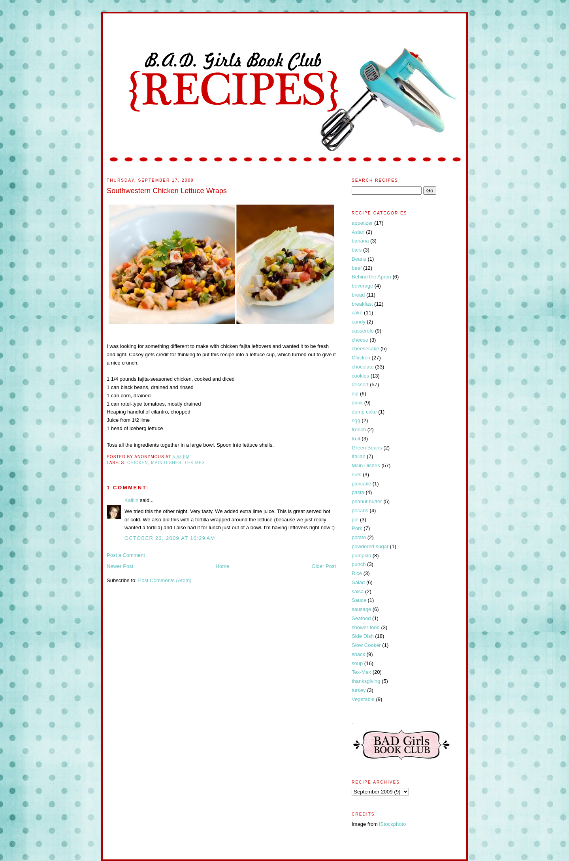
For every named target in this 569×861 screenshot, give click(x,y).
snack (358, 654)
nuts (357, 474)
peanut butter (367, 501)
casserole (363, 331)
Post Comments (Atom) (165, 580)
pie (355, 520)
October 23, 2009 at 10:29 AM (169, 538)
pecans (360, 510)
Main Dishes (166, 463)
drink (357, 403)
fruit (356, 439)
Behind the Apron (371, 277)
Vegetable (363, 699)
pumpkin (361, 555)
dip (355, 394)
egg (356, 420)
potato (359, 537)
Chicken (137, 463)
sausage (361, 609)
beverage (362, 286)
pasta (358, 492)
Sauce (359, 600)
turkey (359, 690)
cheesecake (365, 349)
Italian (359, 456)
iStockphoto (392, 824)
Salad (358, 582)
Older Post (324, 566)
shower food (366, 627)
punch (359, 564)
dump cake (364, 412)
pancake (361, 484)
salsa (358, 591)
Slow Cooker (366, 645)
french (359, 429)
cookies (360, 376)
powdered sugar (370, 546)
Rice (357, 573)
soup (357, 663)
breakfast (362, 304)
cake (357, 313)
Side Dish (363, 636)
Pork (357, 528)
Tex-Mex (195, 463)
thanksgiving (366, 681)
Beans (359, 259)
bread (358, 295)
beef (357, 268)
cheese (360, 340)
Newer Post (120, 566)
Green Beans (367, 448)
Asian (358, 232)
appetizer (362, 223)
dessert (360, 384)
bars (357, 250)
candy (359, 322)
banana (360, 241)
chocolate (363, 367)
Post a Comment (126, 555)
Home (223, 566)
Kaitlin (131, 500)
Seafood (361, 618)
